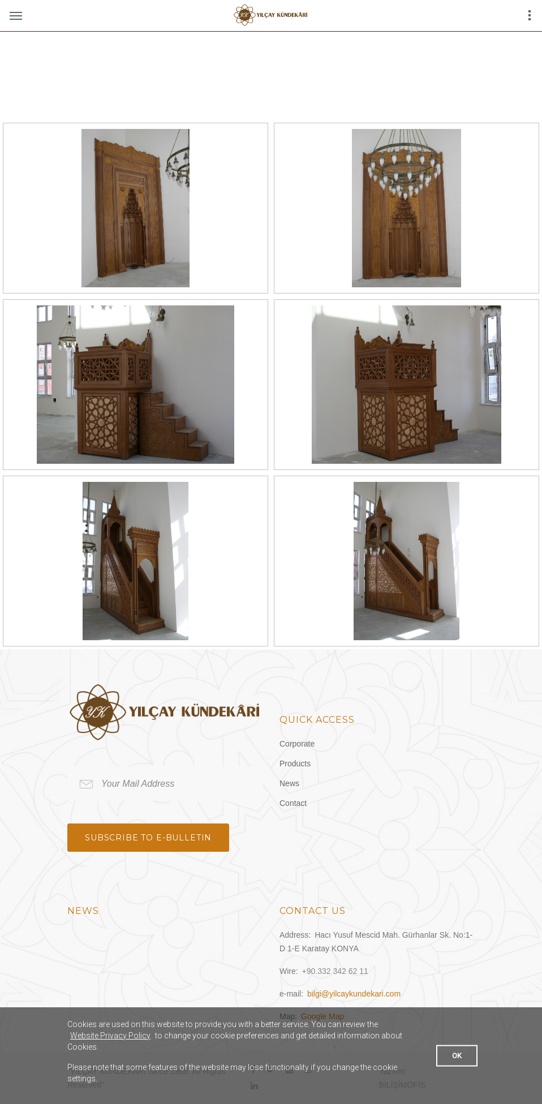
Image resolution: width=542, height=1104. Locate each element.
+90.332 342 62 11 (335, 971)
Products (295, 763)
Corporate (297, 743)
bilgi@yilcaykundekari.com (354, 993)
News (289, 783)
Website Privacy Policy (110, 1035)
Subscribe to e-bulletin (148, 838)
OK (457, 1055)
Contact (293, 803)
